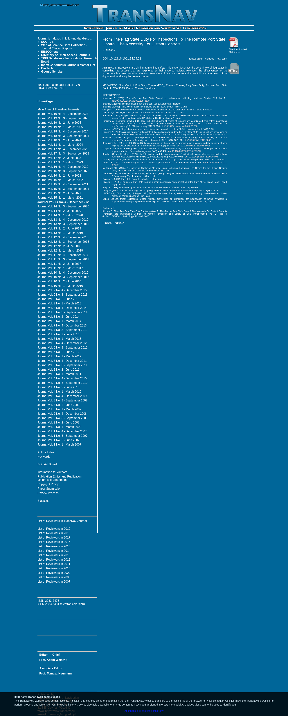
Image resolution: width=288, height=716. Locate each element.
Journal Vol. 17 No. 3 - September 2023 (63, 153)
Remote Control (175, 85)
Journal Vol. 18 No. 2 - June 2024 (59, 140)
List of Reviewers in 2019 (53, 528)
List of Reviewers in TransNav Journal (62, 521)
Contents (209, 59)
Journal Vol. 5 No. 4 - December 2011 (62, 360)
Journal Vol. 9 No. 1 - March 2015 (59, 303)
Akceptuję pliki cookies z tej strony (144, 710)
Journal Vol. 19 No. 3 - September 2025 (63, 118)
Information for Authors (52, 472)
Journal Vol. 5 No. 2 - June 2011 (58, 369)
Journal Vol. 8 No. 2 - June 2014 (58, 316)
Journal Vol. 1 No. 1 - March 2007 (59, 444)
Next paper (222, 59)
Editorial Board (47, 464)
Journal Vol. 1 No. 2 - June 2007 (58, 440)
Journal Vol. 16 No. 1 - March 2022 (60, 180)
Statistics (43, 500)
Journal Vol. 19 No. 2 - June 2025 (59, 122)
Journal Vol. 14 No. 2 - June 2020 (59, 210)
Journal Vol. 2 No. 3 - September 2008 (62, 418)
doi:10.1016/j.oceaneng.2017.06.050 (179, 126)
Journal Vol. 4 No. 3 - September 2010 (62, 382)
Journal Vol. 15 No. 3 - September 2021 (63, 188)
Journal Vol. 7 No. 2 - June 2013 (58, 334)
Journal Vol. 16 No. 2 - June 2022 (59, 175)
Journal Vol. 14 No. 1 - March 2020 (60, 215)
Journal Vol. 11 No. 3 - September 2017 (63, 259)
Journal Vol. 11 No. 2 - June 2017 (59, 263)
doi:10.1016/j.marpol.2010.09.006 (201, 156)
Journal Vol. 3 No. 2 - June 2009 (58, 404)
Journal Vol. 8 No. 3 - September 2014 (62, 312)
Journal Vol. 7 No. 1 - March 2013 (59, 338)
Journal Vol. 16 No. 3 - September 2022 (63, 171)
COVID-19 (119, 88)
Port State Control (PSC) (149, 85)
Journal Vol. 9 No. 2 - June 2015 (58, 299)
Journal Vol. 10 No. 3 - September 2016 (63, 277)
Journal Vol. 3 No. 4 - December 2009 (62, 396)
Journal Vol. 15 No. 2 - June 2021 (59, 193)
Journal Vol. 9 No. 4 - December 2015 (62, 290)
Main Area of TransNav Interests (58, 109)
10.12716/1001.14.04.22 (125, 58)
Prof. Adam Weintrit (52, 659)
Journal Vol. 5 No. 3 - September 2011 (62, 365)
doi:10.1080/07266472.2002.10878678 (131, 101)
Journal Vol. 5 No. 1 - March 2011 (59, 374)
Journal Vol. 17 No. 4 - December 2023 (62, 149)
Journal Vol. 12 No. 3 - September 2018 (63, 241)
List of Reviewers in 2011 (53, 564)
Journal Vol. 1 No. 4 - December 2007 (62, 431)
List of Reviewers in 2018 (53, 533)
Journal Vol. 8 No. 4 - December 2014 (62, 307)
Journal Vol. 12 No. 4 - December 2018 (62, 237)
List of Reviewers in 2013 (53, 555)
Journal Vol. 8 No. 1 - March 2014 (59, 321)
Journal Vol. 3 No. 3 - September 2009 (62, 400)
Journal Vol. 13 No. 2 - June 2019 (59, 228)
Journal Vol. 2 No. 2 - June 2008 (58, 422)
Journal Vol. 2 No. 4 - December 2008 (62, 413)
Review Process (48, 493)
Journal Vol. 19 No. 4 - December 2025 (62, 113)
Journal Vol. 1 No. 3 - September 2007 (62, 435)
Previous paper (195, 59)
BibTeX (107, 223)
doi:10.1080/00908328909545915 (193, 145)
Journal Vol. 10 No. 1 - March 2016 (60, 285)
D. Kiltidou (108, 49)
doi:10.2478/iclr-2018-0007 (198, 140)
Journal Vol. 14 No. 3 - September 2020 (63, 206)
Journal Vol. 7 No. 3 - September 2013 (62, 329)
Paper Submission (49, 488)
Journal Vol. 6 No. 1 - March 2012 (59, 356)
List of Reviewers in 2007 (53, 581)
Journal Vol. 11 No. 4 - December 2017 (62, 254)
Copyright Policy (48, 484)
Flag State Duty (195, 85)
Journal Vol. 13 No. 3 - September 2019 (63, 224)
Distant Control (134, 88)
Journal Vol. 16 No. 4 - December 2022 (62, 166)
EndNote (118, 223)
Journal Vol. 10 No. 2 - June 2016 (59, 281)
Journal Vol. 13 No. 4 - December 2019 (62, 219)
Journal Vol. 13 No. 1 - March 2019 (60, 232)
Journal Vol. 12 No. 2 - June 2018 (59, 246)
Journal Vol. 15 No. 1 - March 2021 (60, 197)
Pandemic (150, 88)
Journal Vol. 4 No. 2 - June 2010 (58, 387)
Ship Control (126, 85)
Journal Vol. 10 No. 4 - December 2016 (62, 272)
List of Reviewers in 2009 (53, 572)
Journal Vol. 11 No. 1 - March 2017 (60, 268)
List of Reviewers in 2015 (53, 546)
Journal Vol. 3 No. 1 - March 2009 (59, 409)
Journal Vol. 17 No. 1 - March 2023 (60, 162)
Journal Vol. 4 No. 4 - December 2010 (62, 378)
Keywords (43, 456)
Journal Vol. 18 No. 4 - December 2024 (62, 131)
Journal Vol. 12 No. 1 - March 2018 (60, 250)
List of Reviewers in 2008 (53, 577)
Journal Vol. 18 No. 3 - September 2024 (63, 135)
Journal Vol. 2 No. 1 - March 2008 (59, 426)
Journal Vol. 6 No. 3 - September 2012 (62, 347)
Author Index (45, 452)
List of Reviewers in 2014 (53, 550)
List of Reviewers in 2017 (53, 537)
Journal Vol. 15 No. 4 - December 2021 (62, 184)
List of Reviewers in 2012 (53, 559)
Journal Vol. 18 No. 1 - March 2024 (60, 144)
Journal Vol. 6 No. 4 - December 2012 (62, 343)
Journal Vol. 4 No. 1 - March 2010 (59, 391)
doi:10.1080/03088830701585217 (184, 151)
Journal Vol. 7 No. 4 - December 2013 (62, 325)
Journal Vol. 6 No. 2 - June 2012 (58, 351)
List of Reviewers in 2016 (53, 541)
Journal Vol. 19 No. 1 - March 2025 (60, 127)
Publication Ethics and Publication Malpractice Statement (59, 478)
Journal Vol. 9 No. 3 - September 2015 (62, 294)
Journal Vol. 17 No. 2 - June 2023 (59, 157)
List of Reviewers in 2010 (53, 568)
